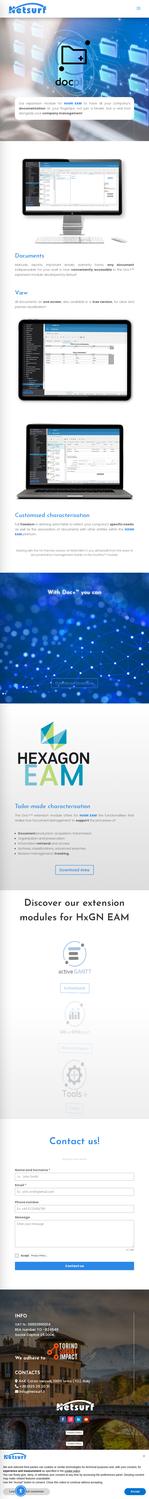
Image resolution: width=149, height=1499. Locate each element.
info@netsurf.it (32, 1391)
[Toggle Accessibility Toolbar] (21, 1491)
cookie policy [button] (72, 1470)
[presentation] (28, 1259)
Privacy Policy (49, 1253)
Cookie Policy (74, 1443)
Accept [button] (135, 1491)
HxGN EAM (73, 103)
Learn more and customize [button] (26, 1491)
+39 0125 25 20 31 (34, 1386)
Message (39, 1217)
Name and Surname (46, 1173)
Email (38, 1188)
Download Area (74, 870)
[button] (144, 1456)
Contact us (74, 1266)
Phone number (42, 1203)
